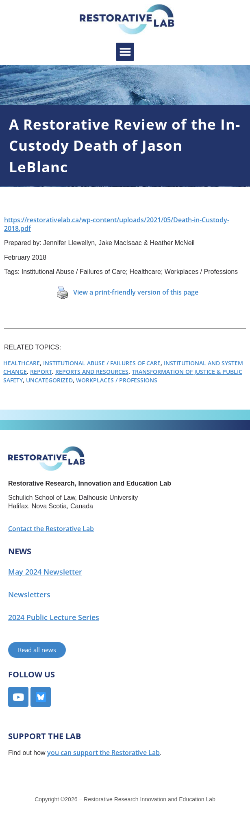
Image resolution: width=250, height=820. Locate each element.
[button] (125, 52)
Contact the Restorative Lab (51, 528)
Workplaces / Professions (116, 380)
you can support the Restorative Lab (103, 752)
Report (41, 371)
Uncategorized (49, 380)
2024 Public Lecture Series (53, 617)
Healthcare (21, 363)
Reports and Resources (91, 371)
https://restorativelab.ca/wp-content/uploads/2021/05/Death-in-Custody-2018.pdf (116, 224)
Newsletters (29, 594)
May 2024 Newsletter (45, 572)
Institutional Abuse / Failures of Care (102, 363)
